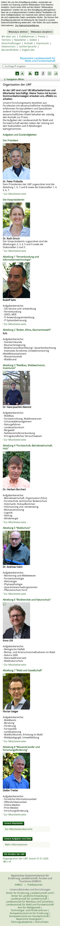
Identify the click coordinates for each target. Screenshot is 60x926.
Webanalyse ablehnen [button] (18, 32)
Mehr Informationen (16, 844)
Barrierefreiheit (9, 49)
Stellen (33, 39)
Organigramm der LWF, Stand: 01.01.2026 (25, 858)
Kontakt (28, 43)
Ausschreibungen (11, 43)
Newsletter (20, 39)
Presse (41, 36)
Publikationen (26, 36)
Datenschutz (8, 46)
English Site (28, 49)
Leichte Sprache (28, 46)
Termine (6, 39)
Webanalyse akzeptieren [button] (41, 32)
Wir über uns (8, 36)
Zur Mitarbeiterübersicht (18, 829)
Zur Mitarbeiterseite (15, 193)
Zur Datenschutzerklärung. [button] (27, 25)
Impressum (42, 43)
